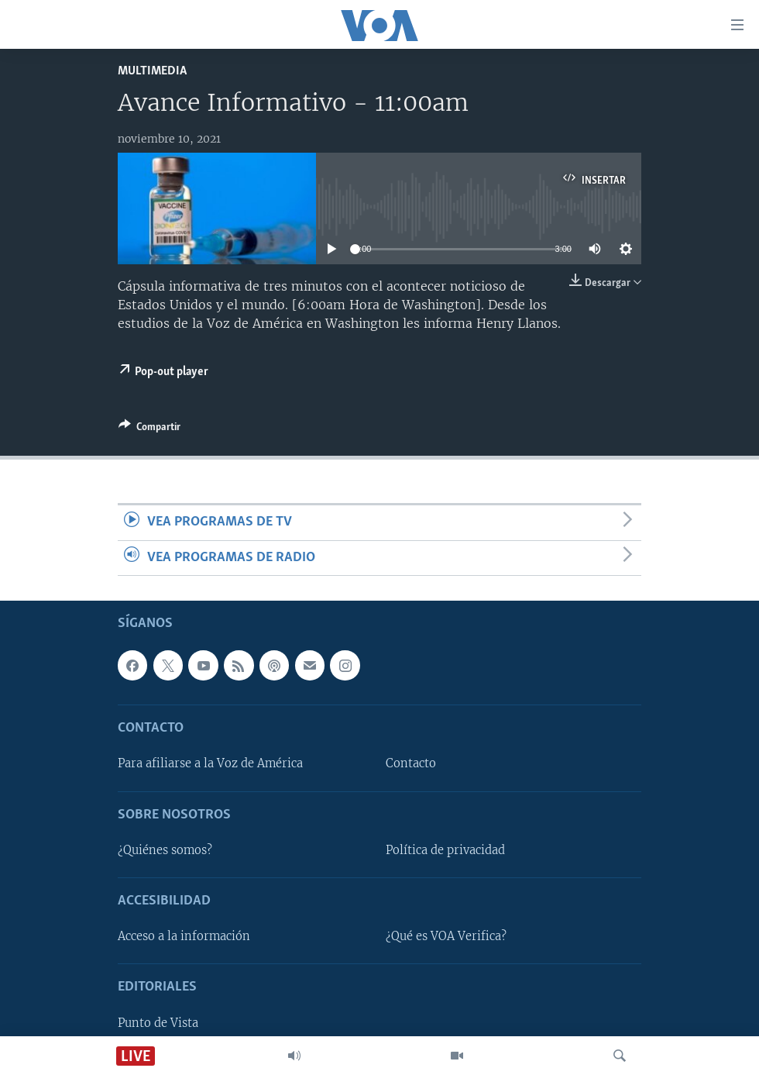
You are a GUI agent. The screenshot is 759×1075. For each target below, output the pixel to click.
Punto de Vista (158, 1023)
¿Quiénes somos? (165, 850)
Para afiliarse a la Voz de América (210, 763)
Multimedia (152, 71)
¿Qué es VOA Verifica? (446, 936)
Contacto (411, 763)
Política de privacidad (445, 850)
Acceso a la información (184, 936)
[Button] (149, 429)
